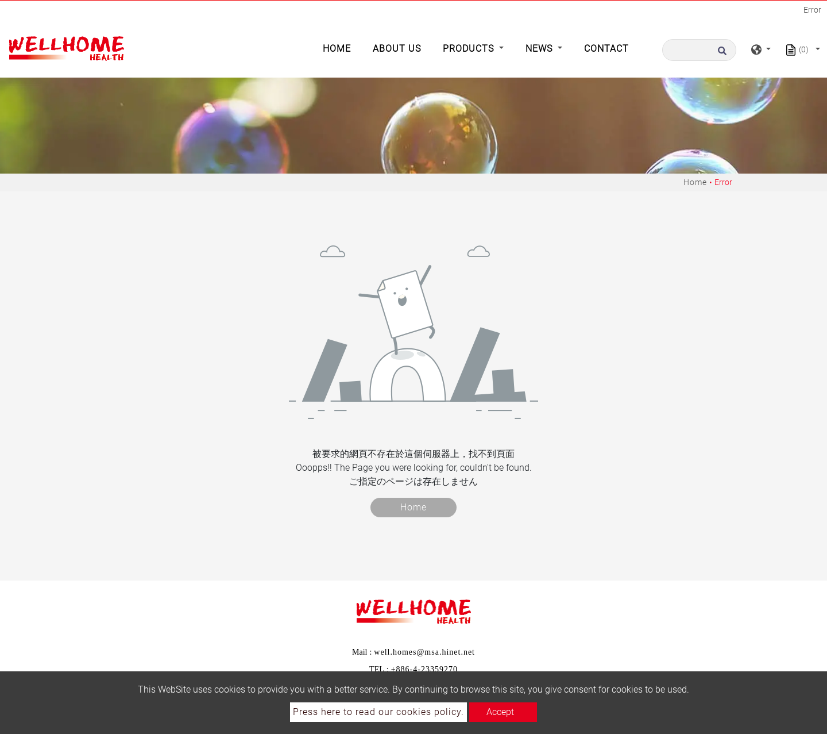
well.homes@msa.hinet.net (424, 652)
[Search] (699, 50)
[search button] (725, 50)
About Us (397, 48)
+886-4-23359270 (424, 669)
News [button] (540, 48)
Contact (606, 48)
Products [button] (470, 48)
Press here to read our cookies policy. (378, 711)
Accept (500, 711)
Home (339, 47)
